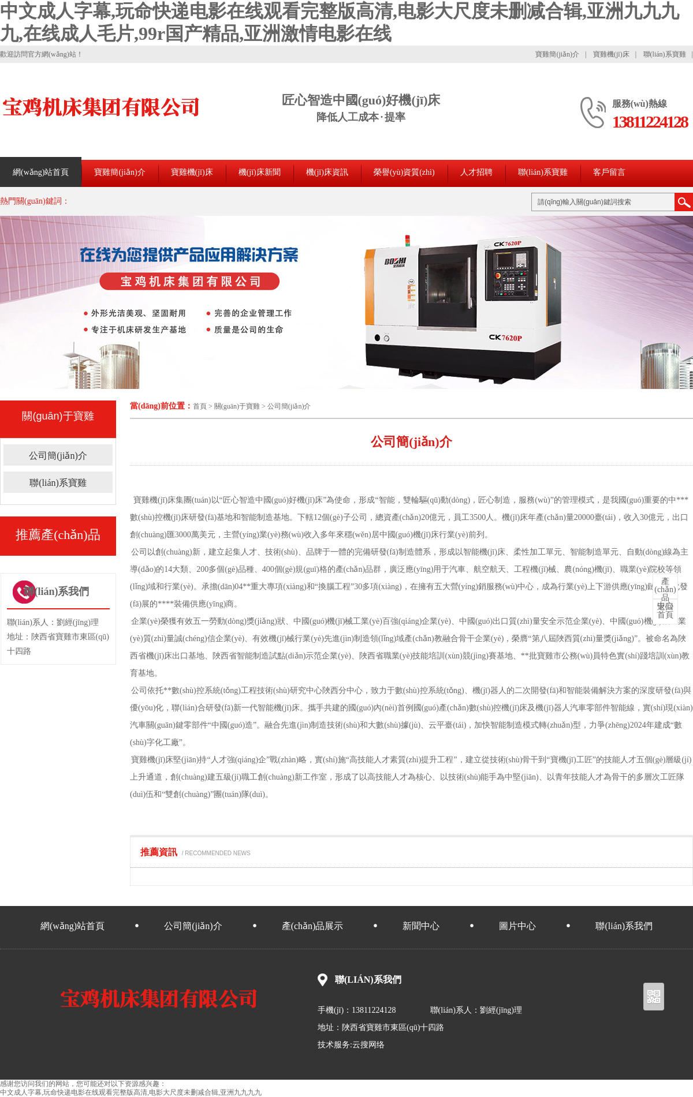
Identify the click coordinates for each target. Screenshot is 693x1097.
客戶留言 (609, 172)
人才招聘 (476, 172)
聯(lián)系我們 (624, 926)
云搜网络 (368, 1044)
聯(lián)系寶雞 (664, 54)
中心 (665, 594)
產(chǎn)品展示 (313, 926)
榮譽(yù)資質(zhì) (404, 172)
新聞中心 (421, 926)
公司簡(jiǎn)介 (289, 406)
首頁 (200, 406)
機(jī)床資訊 (327, 172)
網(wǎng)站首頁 (41, 172)
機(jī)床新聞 (260, 172)
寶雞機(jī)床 (611, 54)
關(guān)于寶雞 (237, 406)
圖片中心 (517, 926)
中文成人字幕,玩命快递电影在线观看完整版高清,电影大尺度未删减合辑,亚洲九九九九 (131, 1092)
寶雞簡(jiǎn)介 (557, 54)
